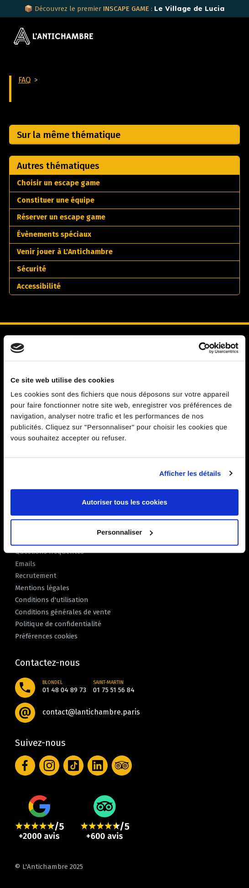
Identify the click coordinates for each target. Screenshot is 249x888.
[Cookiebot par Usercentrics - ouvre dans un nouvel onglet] (199, 348)
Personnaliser (125, 532)
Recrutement (36, 576)
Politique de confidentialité (58, 624)
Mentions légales (42, 588)
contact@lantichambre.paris (91, 712)
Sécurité (31, 269)
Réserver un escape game (61, 217)
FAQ (24, 80)
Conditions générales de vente (63, 612)
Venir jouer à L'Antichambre (65, 251)
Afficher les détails (190, 473)
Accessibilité (39, 286)
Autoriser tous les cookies (124, 502)
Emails (25, 564)
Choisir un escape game (58, 183)
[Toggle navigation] (226, 36)
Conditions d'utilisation (51, 600)
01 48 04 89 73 (64, 690)
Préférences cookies (46, 636)
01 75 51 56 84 (114, 690)
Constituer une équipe (55, 200)
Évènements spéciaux (54, 234)
